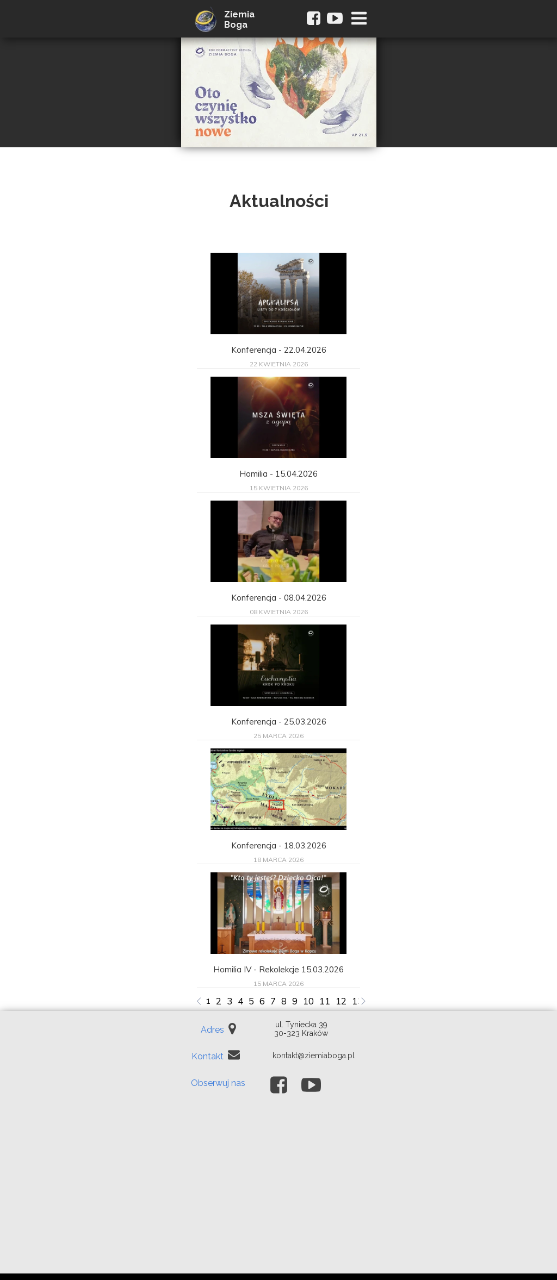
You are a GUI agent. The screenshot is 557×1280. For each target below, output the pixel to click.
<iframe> (278, 1192)
